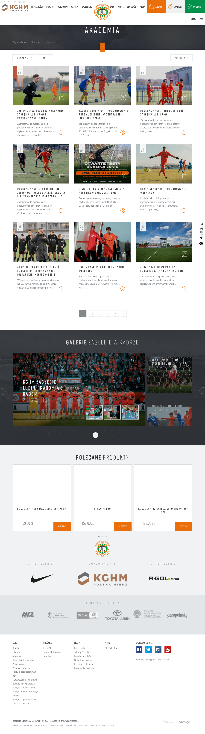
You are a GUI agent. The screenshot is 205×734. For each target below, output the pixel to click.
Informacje (18, 656)
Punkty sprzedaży (82, 656)
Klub (15, 643)
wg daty (180, 57)
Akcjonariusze (19, 664)
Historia (16, 652)
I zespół (47, 648)
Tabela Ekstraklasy (52, 652)
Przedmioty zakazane (84, 667)
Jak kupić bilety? (82, 652)
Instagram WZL (158, 649)
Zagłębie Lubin (19, 42)
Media (107, 643)
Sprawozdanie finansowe (25, 679)
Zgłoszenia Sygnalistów (24, 683)
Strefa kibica (111, 648)
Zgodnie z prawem (21, 667)
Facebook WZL (139, 649)
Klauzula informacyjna (23, 660)
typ (44, 57)
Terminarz (48, 656)
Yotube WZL (167, 649)
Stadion (16, 648)
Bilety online (80, 648)
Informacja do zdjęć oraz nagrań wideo (152, 659)
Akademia (23, 57)
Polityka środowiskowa (24, 687)
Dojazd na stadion (83, 660)
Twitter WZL (148, 649)
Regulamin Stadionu (84, 664)
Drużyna (47, 643)
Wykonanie (169, 722)
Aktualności (36, 42)
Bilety (77, 643)
